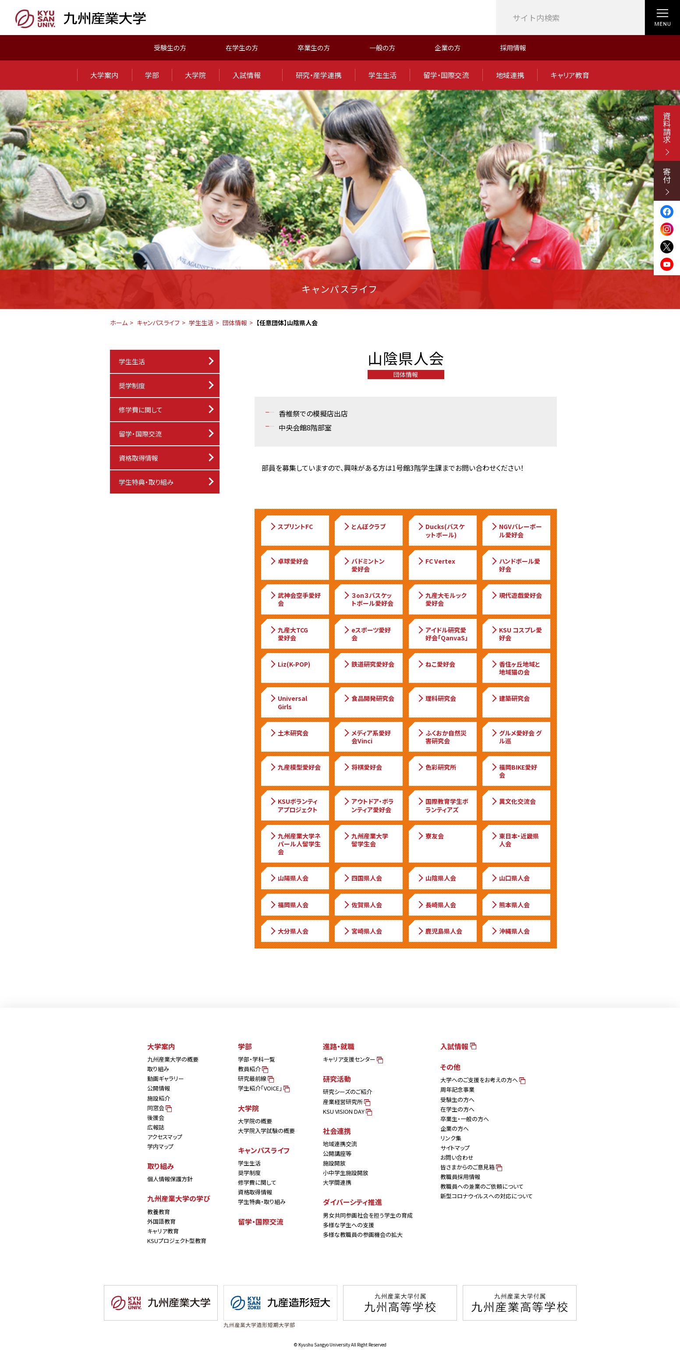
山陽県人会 (288, 878)
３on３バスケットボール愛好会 (368, 599)
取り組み (158, 1069)
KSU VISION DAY (347, 1111)
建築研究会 (510, 698)
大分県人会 (288, 931)
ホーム (119, 322)
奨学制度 (249, 1173)
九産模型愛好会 (295, 767)
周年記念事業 (457, 1089)
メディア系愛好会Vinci (367, 737)
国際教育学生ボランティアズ (442, 805)
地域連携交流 (340, 1144)
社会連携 (337, 1131)
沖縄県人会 (510, 931)
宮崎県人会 (362, 931)
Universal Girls (288, 702)
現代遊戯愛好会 (516, 595)
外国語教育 (161, 1221)
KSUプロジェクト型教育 (176, 1240)
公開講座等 (337, 1153)
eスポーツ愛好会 (367, 634)
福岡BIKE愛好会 (513, 771)
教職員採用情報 (460, 1176)
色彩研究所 (436, 767)
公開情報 (158, 1088)
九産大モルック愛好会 (442, 599)
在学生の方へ (457, 1109)
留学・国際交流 (446, 75)
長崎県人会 (436, 905)
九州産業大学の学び (178, 1198)
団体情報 (235, 322)
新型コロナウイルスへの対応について (486, 1196)
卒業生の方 (314, 47)
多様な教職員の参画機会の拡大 (363, 1234)
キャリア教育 (570, 75)
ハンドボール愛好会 (515, 565)
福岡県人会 (288, 905)
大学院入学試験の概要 (266, 1130)
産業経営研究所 (346, 1102)
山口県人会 (510, 878)
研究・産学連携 (318, 75)
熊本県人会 (510, 905)
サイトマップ (455, 1148)
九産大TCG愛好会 (288, 634)
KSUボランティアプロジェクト (293, 805)
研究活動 (337, 1078)
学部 (152, 75)
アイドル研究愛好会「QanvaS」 (442, 634)
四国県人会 (362, 878)
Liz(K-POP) (289, 664)
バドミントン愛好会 (364, 565)
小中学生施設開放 (345, 1173)
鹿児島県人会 (439, 931)
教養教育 (158, 1212)
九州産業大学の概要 (172, 1059)
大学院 (195, 75)
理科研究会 (436, 698)
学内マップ (160, 1146)
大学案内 (104, 75)
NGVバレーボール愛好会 (516, 530)
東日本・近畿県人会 (514, 840)
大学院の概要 (255, 1121)
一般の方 (382, 47)
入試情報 (251, 75)
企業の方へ (454, 1128)
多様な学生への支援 (348, 1225)
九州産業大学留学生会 (365, 840)
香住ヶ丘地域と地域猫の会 (515, 668)
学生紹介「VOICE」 (263, 1088)
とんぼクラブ (364, 526)
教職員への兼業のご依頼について (482, 1186)
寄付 (667, 181)
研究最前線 (255, 1078)
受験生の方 (170, 47)
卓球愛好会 (288, 561)
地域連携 (510, 75)
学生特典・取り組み (262, 1201)
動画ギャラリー (165, 1078)
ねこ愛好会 (436, 664)
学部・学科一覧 (256, 1059)
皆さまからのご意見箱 (470, 1167)
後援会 (155, 1117)
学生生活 (382, 75)
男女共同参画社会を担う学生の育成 (368, 1215)
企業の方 (447, 47)
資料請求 (667, 133)
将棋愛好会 (362, 767)
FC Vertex (436, 561)
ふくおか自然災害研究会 (442, 737)
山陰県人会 (436, 878)
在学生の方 (242, 47)
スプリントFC (291, 526)
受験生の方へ (457, 1099)
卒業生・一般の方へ (464, 1119)
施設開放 (334, 1163)
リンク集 (450, 1138)
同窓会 (158, 1108)
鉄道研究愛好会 (368, 664)
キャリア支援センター (352, 1059)
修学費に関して (141, 409)
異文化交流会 (513, 801)
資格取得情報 (138, 457)
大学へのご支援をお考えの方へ (482, 1080)
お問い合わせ (457, 1157)
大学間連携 (337, 1182)
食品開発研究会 (368, 698)
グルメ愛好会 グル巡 (516, 737)
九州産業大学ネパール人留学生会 (295, 844)
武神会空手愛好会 (295, 599)
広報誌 (155, 1127)
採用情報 (513, 47)
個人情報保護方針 (170, 1179)
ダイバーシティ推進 (352, 1202)
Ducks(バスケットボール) (440, 530)
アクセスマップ (164, 1137)
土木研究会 (288, 733)
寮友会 (430, 836)
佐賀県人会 (362, 905)
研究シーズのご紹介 (347, 1091)
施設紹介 (158, 1098)
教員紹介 (252, 1069)
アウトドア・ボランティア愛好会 (368, 805)
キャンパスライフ (158, 322)
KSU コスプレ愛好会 (516, 634)
